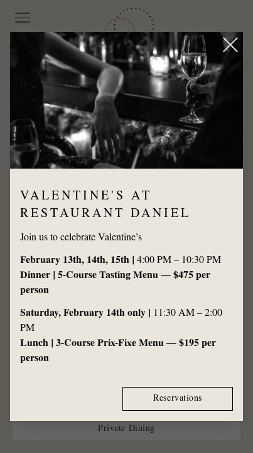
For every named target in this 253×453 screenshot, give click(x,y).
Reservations (177, 398)
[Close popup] (230, 44)
